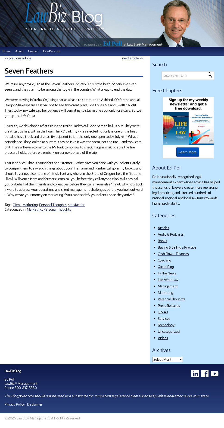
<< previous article (18, 58)
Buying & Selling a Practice (177, 247)
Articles (163, 228)
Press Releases (169, 305)
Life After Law (168, 279)
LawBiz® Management (20, 383)
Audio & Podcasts (171, 234)
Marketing (30, 205)
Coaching (164, 260)
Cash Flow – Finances (173, 254)
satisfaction (76, 205)
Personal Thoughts (53, 205)
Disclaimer (34, 404)
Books (162, 241)
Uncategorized (169, 331)
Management (168, 286)
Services (164, 318)
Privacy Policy (14, 404)
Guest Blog (166, 267)
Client (17, 205)
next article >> (132, 58)
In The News (167, 273)
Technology (166, 325)
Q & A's (163, 312)
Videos (163, 338)
